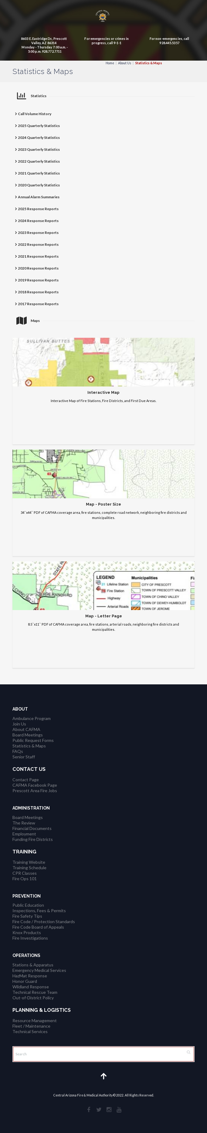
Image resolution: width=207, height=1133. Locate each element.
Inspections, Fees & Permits (39, 910)
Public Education (28, 905)
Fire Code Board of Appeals (38, 927)
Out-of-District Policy (33, 997)
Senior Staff (23, 756)
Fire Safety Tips (27, 916)
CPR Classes (24, 873)
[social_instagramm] (109, 1109)
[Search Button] (188, 1052)
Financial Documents (32, 828)
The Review (23, 822)
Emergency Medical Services (39, 970)
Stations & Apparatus (32, 964)
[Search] (103, 1054)
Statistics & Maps (29, 745)
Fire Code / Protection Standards (43, 921)
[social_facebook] (89, 1109)
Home (110, 63)
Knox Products (26, 932)
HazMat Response (29, 975)
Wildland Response (30, 986)
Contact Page (25, 779)
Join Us (19, 723)
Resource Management (34, 1020)
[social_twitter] (99, 1109)
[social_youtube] (119, 1109)
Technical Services (30, 1031)
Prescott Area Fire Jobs (34, 790)
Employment (24, 833)
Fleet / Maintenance (31, 1026)
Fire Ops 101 (24, 878)
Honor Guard (24, 981)
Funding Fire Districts (32, 839)
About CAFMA (26, 729)
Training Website (28, 862)
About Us (124, 63)
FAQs (17, 751)
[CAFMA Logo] (103, 17)
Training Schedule (29, 867)
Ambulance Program (31, 718)
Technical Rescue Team (34, 992)
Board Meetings (27, 734)
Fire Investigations (30, 938)
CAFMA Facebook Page (34, 785)
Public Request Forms (33, 740)
